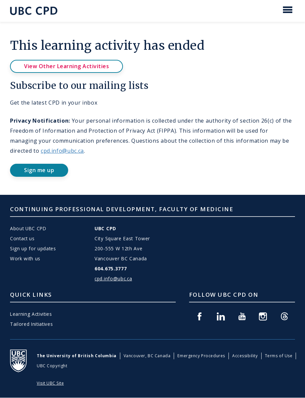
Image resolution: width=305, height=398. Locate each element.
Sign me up (39, 170)
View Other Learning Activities (66, 66)
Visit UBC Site (50, 383)
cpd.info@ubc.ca (62, 150)
